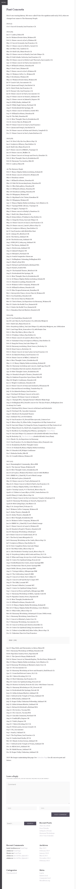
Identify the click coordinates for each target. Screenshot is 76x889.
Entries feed (43, 875)
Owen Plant (50, 430)
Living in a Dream (45, 830)
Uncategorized (11, 873)
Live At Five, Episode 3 (20, 855)
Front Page (24, 848)
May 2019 (42, 848)
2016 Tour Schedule (46, 835)
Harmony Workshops (47, 833)
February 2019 (44, 850)
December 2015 (45, 858)
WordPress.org (44, 880)
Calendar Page (42, 757)
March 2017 (43, 855)
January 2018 (44, 853)
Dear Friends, (44, 828)
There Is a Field (44, 825)
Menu (3, 2)
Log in (41, 873)
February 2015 (44, 860)
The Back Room (27, 436)
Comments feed (44, 878)
